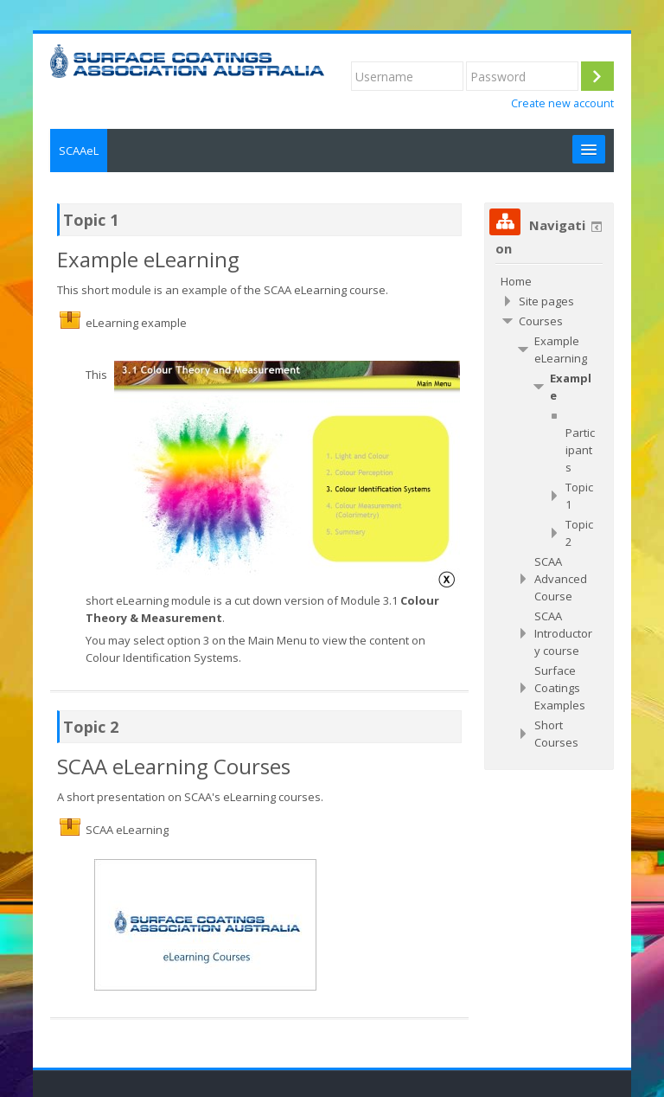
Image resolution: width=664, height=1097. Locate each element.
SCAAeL (79, 150)
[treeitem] (549, 281)
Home (516, 281)
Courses (541, 321)
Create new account (562, 103)
